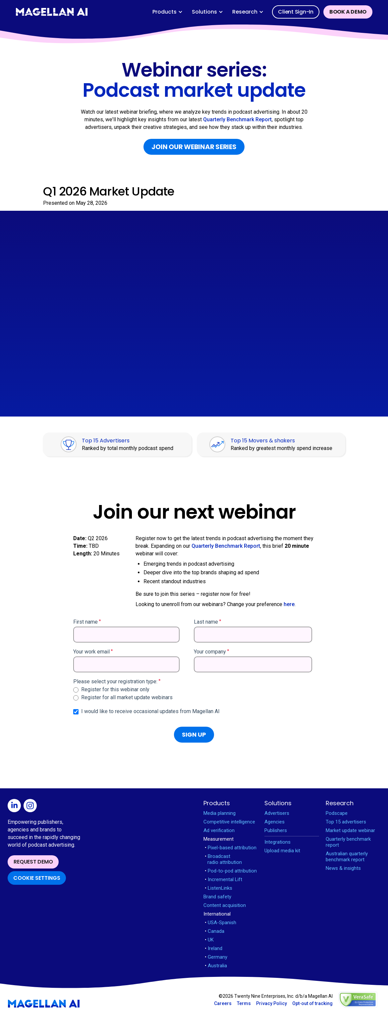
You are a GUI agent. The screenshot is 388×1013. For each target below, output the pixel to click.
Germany (216, 957)
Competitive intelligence (229, 822)
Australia (216, 966)
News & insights (343, 868)
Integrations (277, 842)
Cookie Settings (36, 878)
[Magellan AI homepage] (44, 1004)
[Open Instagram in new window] (31, 806)
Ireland (213, 948)
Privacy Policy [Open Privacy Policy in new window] (271, 1003)
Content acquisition (224, 905)
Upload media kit (282, 851)
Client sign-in (295, 12)
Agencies (274, 822)
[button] (167, 12)
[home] (52, 12)
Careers (223, 1003)
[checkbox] (192, 693)
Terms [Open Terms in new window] (244, 1003)
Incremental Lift (223, 879)
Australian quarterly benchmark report (347, 857)
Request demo (33, 862)
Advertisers (276, 813)
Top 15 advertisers (346, 822)
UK (209, 940)
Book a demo (347, 12)
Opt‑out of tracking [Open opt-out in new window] (312, 1003)
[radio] (192, 689)
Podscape (337, 813)
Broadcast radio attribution (223, 859)
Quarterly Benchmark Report (237, 119)
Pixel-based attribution (230, 848)
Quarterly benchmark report (348, 842)
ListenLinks (218, 888)
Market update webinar (350, 830)
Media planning (219, 813)
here (289, 604)
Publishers (275, 830)
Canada (214, 931)
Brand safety (217, 897)
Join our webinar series (193, 146)
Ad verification (219, 830)
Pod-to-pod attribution (231, 871)
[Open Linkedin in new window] (16, 806)
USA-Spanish (220, 923)
